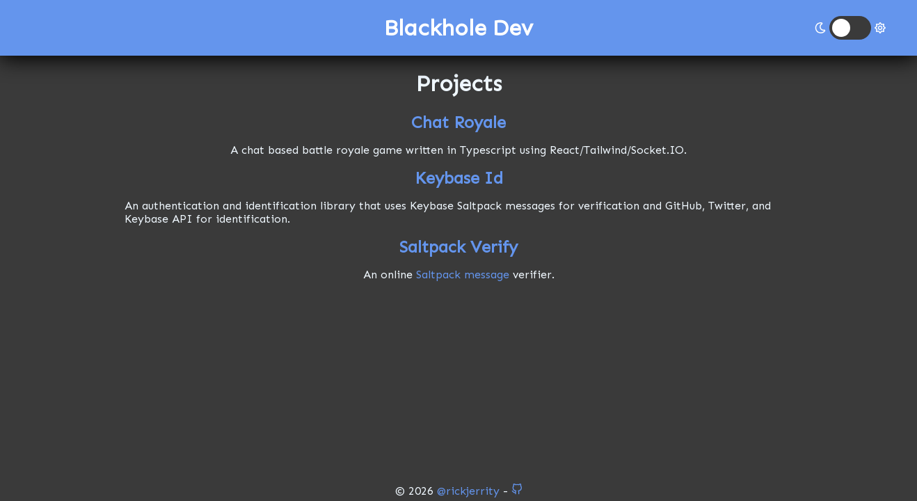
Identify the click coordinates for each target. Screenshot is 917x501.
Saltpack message (462, 274)
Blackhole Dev (458, 28)
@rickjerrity (468, 491)
